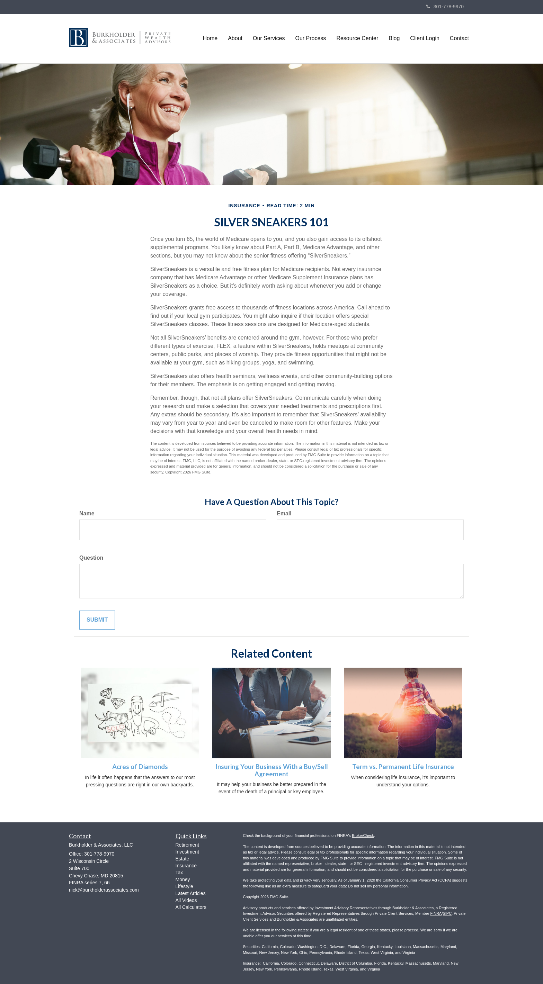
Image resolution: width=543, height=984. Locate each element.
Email (284, 513)
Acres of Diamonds (140, 766)
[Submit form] (97, 620)
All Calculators (191, 907)
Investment (187, 852)
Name (87, 513)
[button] (235, 38)
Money (183, 879)
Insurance (186, 865)
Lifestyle (184, 886)
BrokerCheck (363, 835)
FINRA (436, 913)
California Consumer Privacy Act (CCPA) (417, 880)
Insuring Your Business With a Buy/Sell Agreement (271, 770)
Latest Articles (191, 893)
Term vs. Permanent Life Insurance (403, 766)
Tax (179, 872)
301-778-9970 (445, 6)
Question (91, 558)
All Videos (186, 900)
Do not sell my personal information (378, 886)
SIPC (447, 913)
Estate (182, 858)
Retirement (187, 845)
